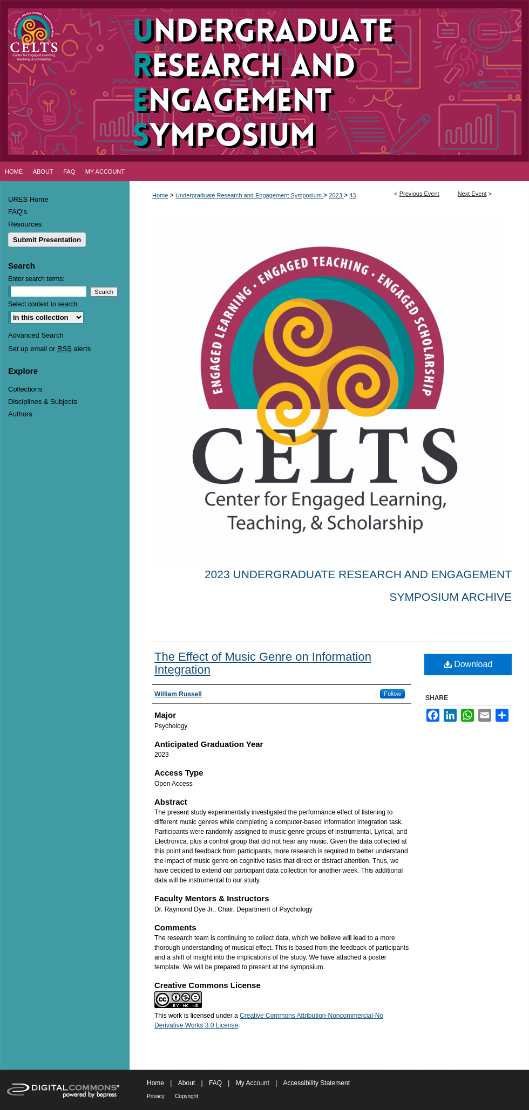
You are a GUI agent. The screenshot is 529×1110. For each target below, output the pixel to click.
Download (468, 664)
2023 (336, 195)
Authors (20, 414)
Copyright (186, 1096)
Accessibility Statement (316, 1083)
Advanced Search (36, 335)
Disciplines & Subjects (42, 402)
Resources (25, 224)
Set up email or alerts (49, 349)
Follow (392, 693)
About (186, 1083)
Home (160, 195)
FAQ (215, 1083)
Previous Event (419, 193)
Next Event (472, 193)
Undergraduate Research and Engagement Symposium (249, 195)
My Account (252, 1083)
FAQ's (17, 212)
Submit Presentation (47, 240)
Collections (25, 389)
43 (352, 195)
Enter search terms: (36, 279)
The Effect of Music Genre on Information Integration (262, 663)
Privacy (156, 1096)
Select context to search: (43, 304)
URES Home (28, 199)
